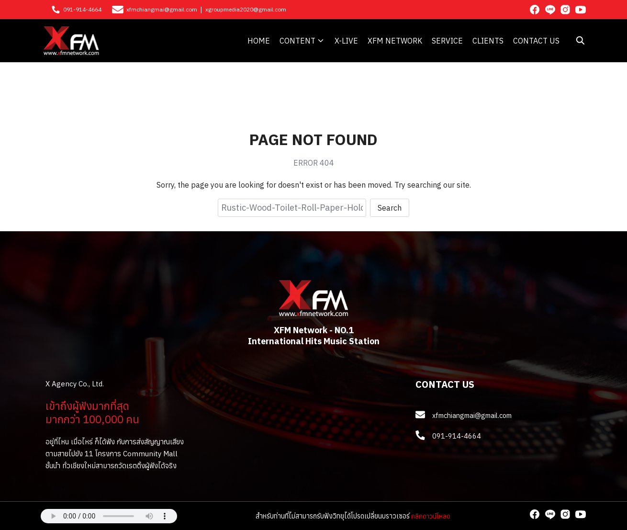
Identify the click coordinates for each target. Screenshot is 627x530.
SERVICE (447, 40)
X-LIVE (346, 40)
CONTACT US (536, 40)
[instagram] (565, 9)
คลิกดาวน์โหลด (431, 515)
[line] (550, 9)
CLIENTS (488, 40)
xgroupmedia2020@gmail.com (245, 9)
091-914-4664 (82, 9)
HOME (258, 40)
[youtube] (580, 9)
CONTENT (297, 40)
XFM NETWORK (395, 40)
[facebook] (534, 9)
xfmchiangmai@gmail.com (161, 9)
